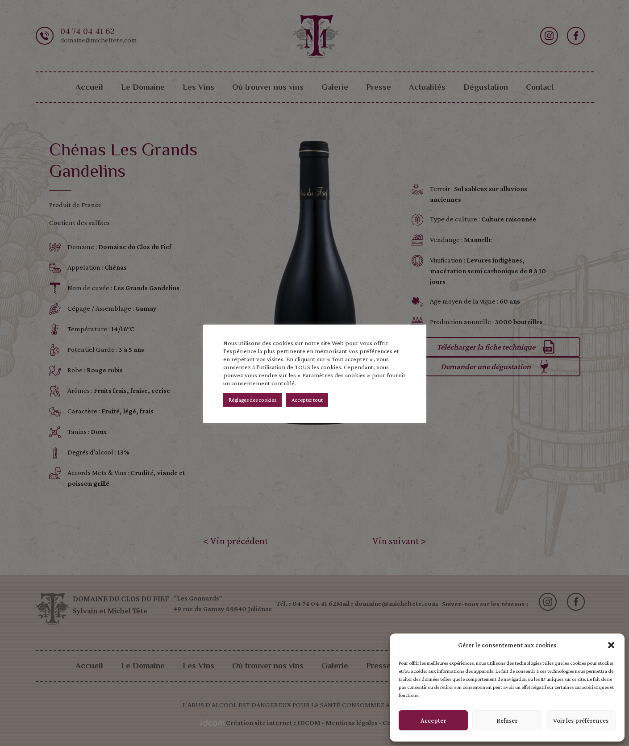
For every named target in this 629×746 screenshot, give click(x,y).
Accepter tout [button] (307, 399)
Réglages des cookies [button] (252, 399)
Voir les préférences (580, 720)
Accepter (433, 720)
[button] (611, 645)
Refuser (506, 720)
